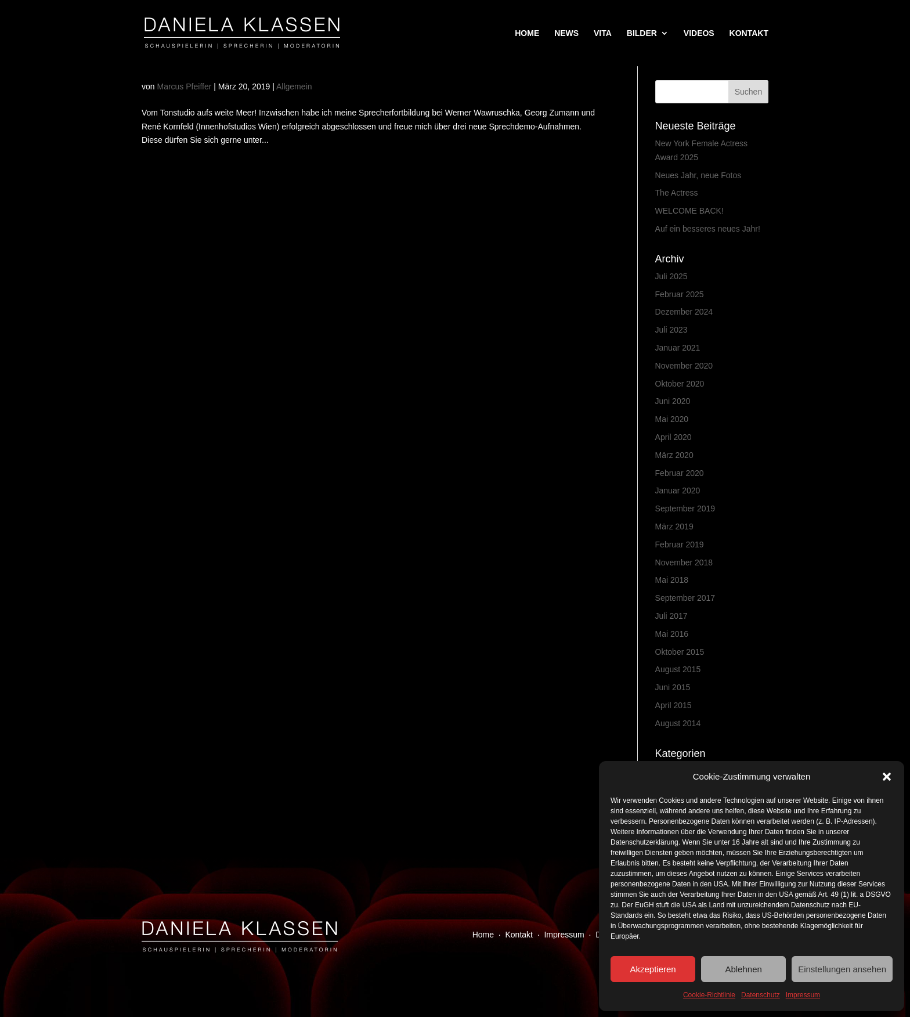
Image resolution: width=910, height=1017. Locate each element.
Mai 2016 (672, 634)
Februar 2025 (679, 294)
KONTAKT (749, 33)
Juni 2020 (673, 401)
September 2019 (685, 508)
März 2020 (674, 455)
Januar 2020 (677, 490)
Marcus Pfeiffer (184, 86)
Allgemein (294, 86)
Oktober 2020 (680, 383)
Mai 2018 (672, 580)
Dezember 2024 (684, 311)
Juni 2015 (673, 687)
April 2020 (673, 437)
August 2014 (678, 723)
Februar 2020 (679, 473)
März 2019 (674, 526)
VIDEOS (699, 33)
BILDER (642, 33)
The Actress (676, 192)
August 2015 (678, 669)
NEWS (566, 33)
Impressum (803, 995)
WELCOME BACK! (689, 210)
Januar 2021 (677, 347)
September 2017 (685, 598)
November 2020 (684, 365)
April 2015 (673, 705)
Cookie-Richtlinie (709, 995)
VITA (603, 33)
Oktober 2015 (680, 652)
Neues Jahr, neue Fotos (698, 175)
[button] (887, 776)
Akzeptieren (653, 969)
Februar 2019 (679, 544)
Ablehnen (743, 969)
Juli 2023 (671, 329)
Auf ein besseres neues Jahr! (707, 228)
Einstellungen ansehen (842, 969)
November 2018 (684, 562)
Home (483, 934)
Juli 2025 (671, 276)
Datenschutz (760, 995)
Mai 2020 (672, 419)
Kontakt (519, 934)
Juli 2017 (671, 616)
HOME (527, 33)
